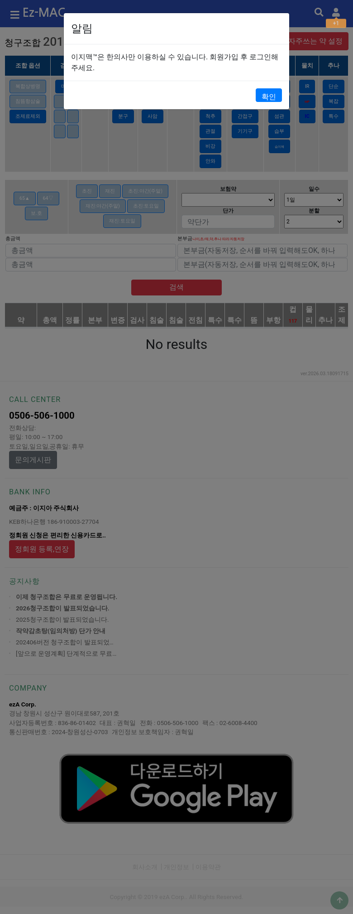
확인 (269, 96)
